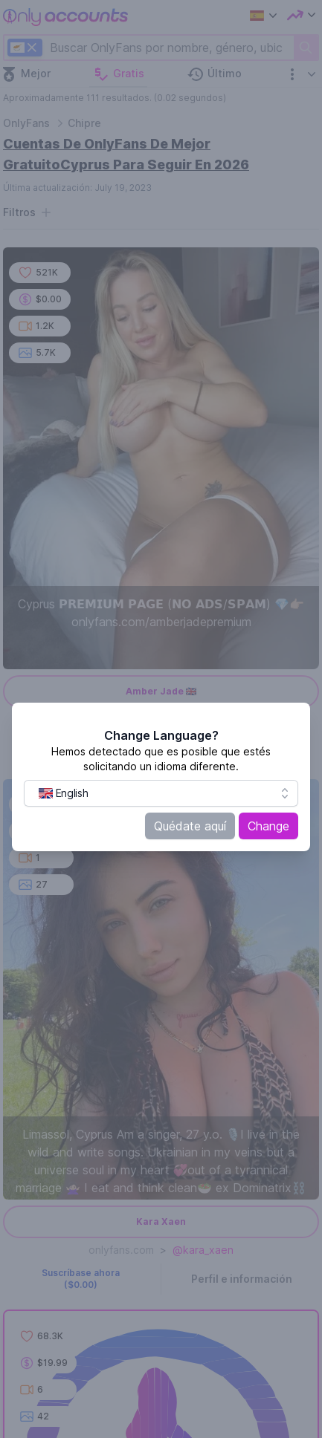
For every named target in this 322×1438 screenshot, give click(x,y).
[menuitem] (63, 793)
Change (268, 826)
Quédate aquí (190, 826)
